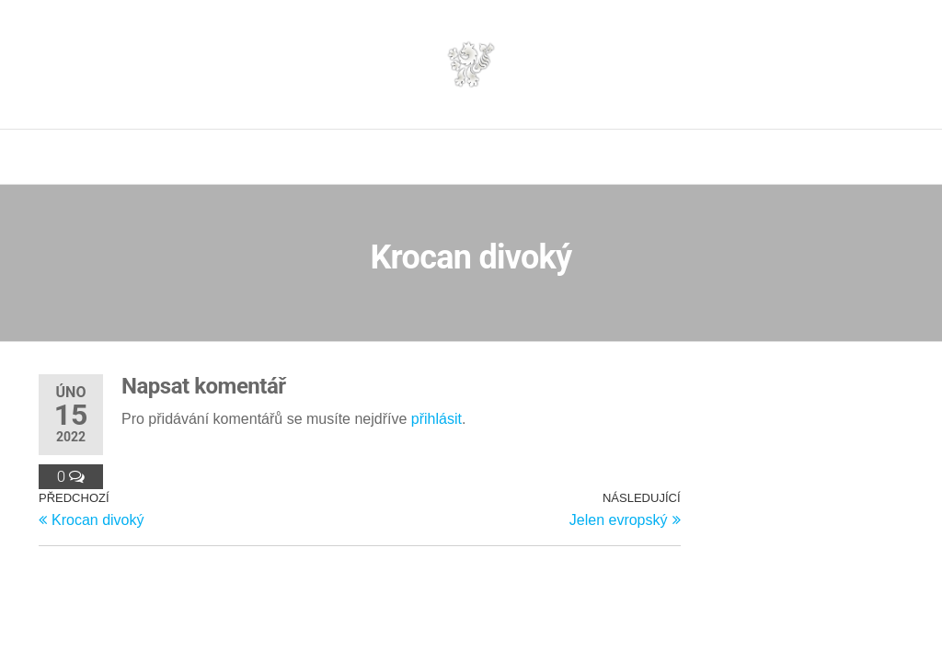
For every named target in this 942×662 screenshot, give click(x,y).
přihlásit (436, 419)
